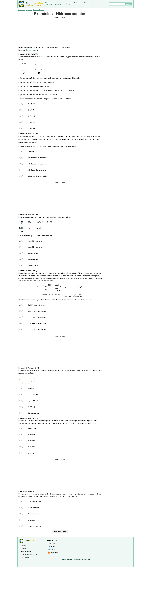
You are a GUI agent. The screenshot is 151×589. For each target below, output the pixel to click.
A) (20, 104)
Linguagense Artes (68, 3)
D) (20, 122)
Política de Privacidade (29, 554)
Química (29, 10)
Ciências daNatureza (49, 3)
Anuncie (23, 548)
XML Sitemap (25, 557)
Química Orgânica (38, 10)
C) (20, 116)
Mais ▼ (86, 3)
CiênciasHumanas (58, 3)
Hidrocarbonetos (31, 50)
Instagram (51, 543)
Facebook (54, 546)
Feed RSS (54, 552)
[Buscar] (117, 4)
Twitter (53, 549)
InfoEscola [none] (28, 541)
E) (20, 128)
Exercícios (21, 10)
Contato (23, 545)
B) (20, 110)
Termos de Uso (26, 551)
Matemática (78, 3)
